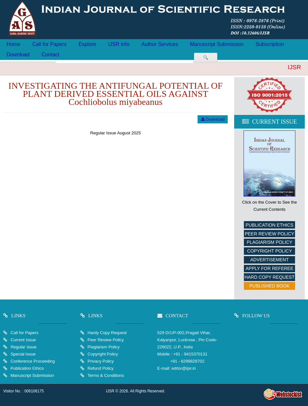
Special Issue (23, 354)
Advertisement (269, 259)
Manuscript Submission (217, 44)
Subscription (270, 44)
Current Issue (23, 339)
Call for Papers (49, 44)
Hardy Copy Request (106, 332)
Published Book (269, 285)
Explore (87, 44)
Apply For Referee (269, 268)
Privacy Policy (100, 361)
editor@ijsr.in (184, 368)
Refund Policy (100, 368)
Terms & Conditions (105, 375)
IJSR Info (119, 44)
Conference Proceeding (33, 361)
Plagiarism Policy (269, 242)
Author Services (160, 44)
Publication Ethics (269, 225)
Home (13, 44)
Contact (50, 54)
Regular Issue (24, 346)
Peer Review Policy (269, 233)
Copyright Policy (269, 251)
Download (17, 54)
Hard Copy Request (270, 277)
